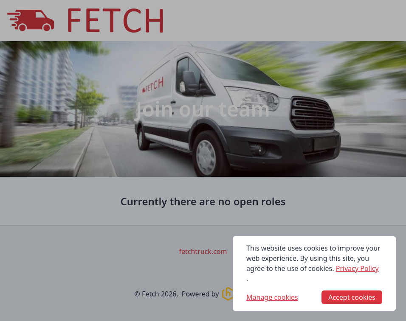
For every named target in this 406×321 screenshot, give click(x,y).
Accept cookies (351, 297)
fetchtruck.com (203, 251)
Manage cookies (272, 297)
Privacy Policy (357, 268)
